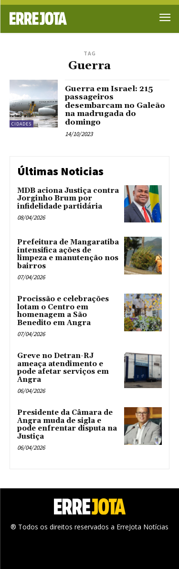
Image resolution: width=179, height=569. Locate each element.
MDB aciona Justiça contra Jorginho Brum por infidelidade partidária (68, 198)
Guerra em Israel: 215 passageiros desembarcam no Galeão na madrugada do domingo (115, 105)
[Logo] (50, 18)
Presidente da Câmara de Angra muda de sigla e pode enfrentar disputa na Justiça (67, 424)
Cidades (21, 124)
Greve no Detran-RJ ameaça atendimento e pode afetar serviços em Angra (63, 367)
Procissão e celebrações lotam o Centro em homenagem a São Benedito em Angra (63, 311)
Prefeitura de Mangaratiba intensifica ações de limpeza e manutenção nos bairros (68, 254)
